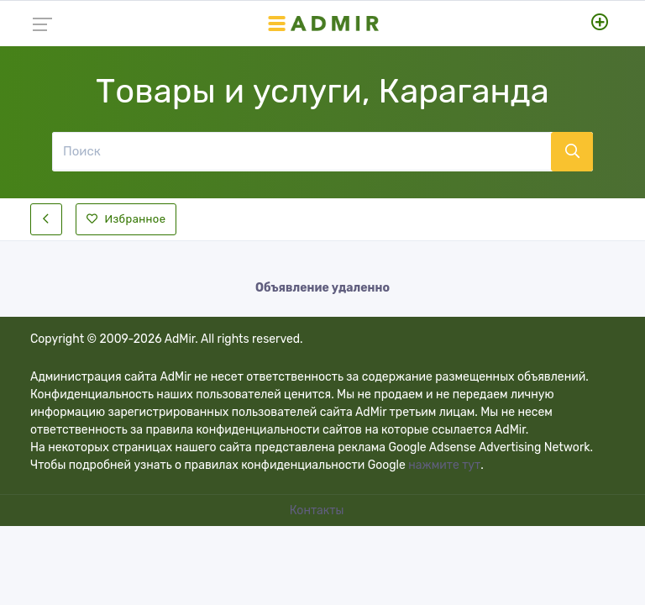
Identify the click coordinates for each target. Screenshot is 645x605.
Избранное (126, 219)
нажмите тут (444, 465)
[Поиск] (301, 151)
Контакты (318, 510)
